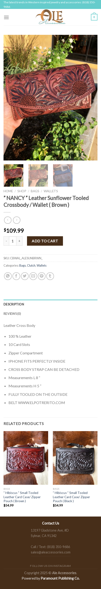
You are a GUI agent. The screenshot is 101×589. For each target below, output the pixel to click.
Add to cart (45, 241)
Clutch (31, 265)
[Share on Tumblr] (50, 276)
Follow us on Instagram (50, 566)
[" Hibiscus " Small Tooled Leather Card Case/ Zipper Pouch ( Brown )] (26, 458)
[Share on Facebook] (16, 276)
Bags (35, 191)
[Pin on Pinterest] (42, 276)
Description (14, 304)
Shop (21, 191)
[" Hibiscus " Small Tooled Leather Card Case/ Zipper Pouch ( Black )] (75, 458)
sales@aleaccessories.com (50, 552)
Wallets (51, 191)
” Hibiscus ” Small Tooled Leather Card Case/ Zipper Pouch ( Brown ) (22, 497)
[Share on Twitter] (25, 276)
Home (8, 191)
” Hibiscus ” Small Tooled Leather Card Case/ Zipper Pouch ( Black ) (71, 497)
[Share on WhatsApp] (8, 276)
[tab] (50, 304)
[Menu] (6, 17)
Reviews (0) (12, 314)
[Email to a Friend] (33, 276)
